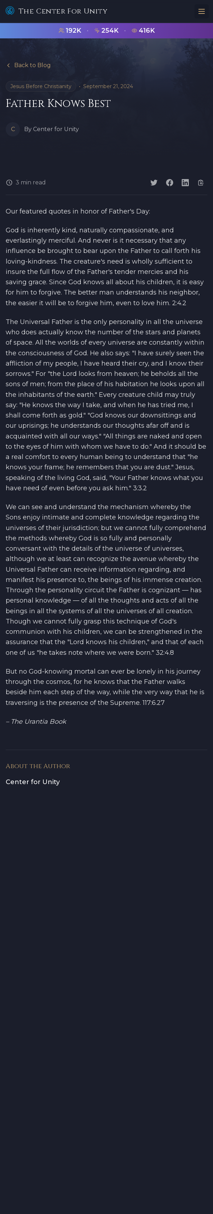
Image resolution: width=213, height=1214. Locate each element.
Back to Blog (28, 65)
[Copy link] (201, 182)
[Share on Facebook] (169, 182)
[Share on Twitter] (154, 182)
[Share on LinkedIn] (185, 182)
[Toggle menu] (202, 11)
